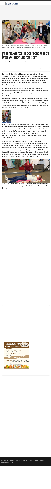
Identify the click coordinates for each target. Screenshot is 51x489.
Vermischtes (16, 62)
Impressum (4, 460)
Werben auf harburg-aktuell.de (24, 460)
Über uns (11, 460)
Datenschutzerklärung (7, 462)
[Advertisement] (18, 24)
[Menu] (2, 3)
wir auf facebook (39, 460)
